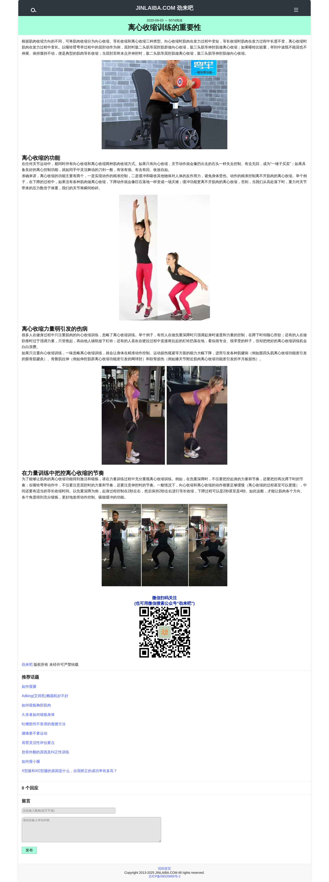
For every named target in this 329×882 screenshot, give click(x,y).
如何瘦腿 (29, 686)
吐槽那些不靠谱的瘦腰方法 (44, 724)
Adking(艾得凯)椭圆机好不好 (45, 696)
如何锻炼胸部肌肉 (36, 705)
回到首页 (164, 868)
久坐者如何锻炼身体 (38, 715)
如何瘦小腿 (31, 761)
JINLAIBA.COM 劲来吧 (164, 8)
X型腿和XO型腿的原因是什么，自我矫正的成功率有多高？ (69, 771)
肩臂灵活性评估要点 (38, 743)
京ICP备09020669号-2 (164, 876)
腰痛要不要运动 (34, 733)
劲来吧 (27, 664)
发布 (29, 850)
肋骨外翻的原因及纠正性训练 (45, 752)
